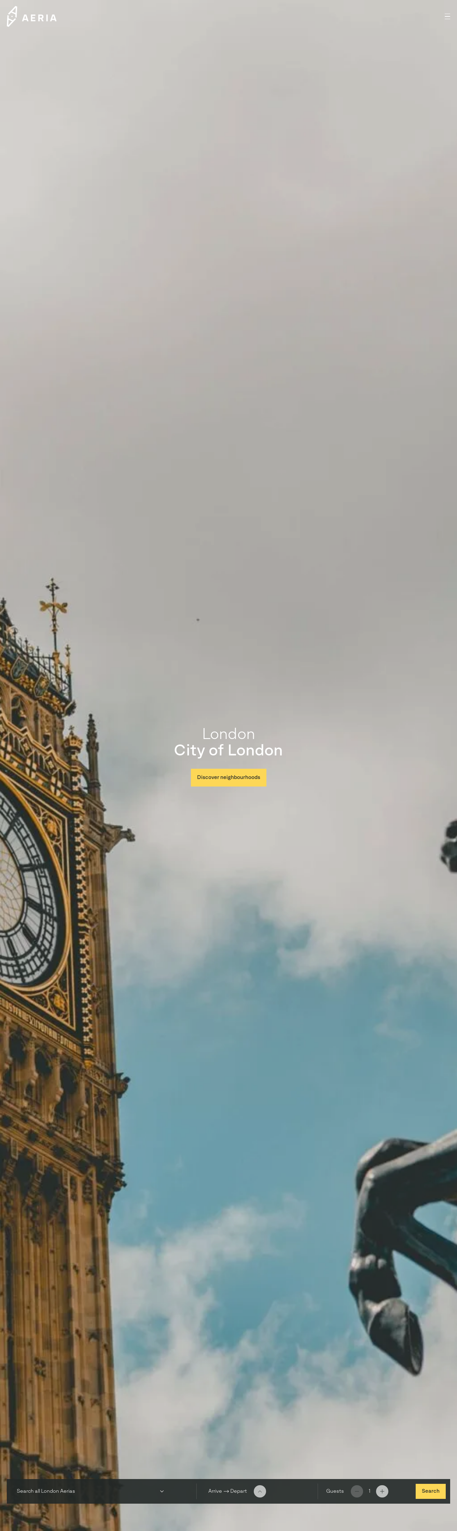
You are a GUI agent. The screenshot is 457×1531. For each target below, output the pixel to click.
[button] (447, 16)
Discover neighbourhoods (228, 777)
